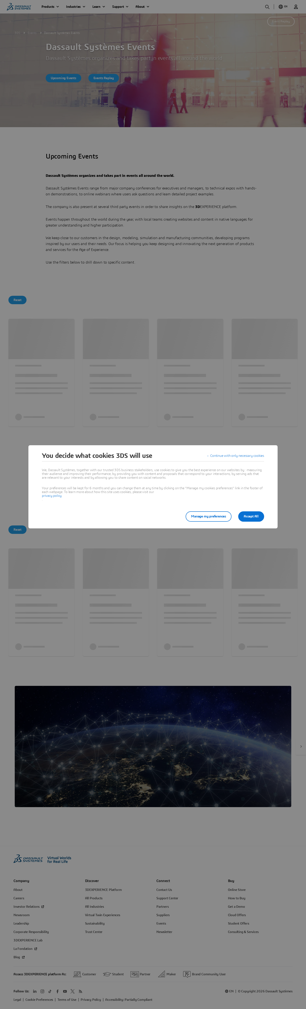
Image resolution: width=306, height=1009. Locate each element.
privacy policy (52, 495)
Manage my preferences (208, 516)
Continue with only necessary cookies (237, 455)
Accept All (251, 516)
